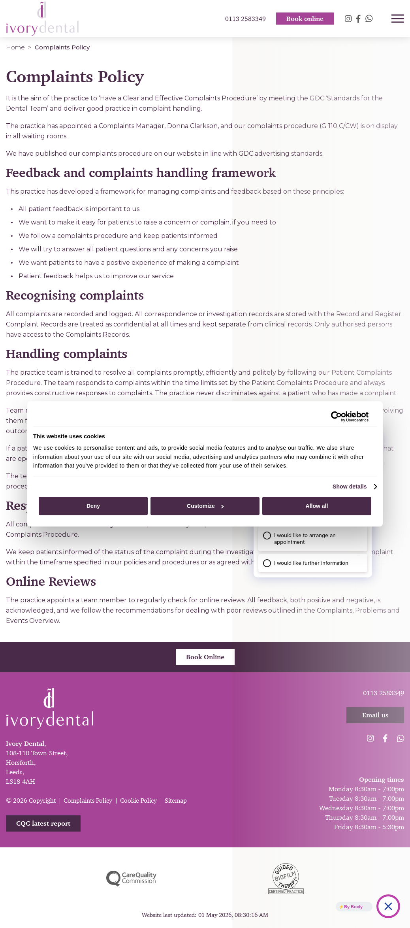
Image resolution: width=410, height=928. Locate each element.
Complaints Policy (88, 800)
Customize (205, 506)
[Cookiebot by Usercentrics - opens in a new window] (334, 416)
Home (15, 47)
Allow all (317, 506)
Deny (93, 506)
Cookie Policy (138, 800)
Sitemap (176, 800)
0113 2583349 (245, 20)
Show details (350, 486)
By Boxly (353, 906)
